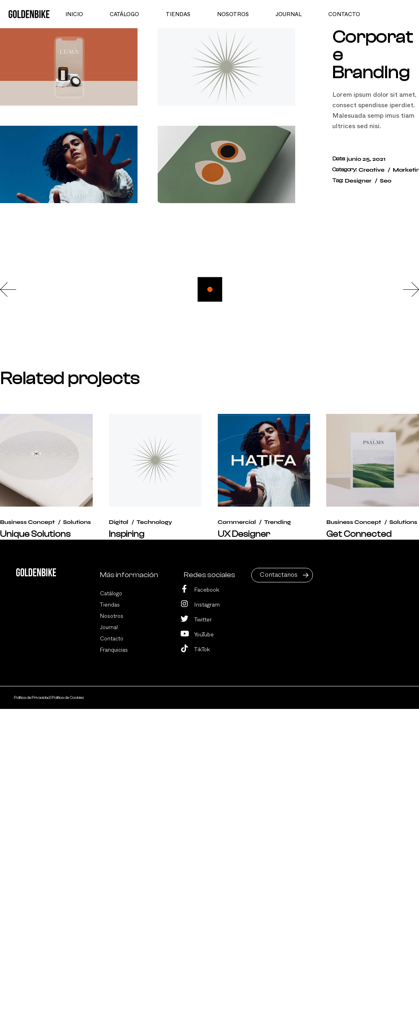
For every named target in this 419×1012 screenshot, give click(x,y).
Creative (371, 169)
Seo (386, 180)
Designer (358, 180)
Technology (154, 522)
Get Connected (359, 534)
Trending (277, 522)
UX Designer (244, 534)
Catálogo (111, 593)
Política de (32, 697)
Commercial (237, 522)
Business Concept (27, 522)
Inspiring (126, 534)
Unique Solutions (35, 534)
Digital (118, 522)
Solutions (77, 522)
